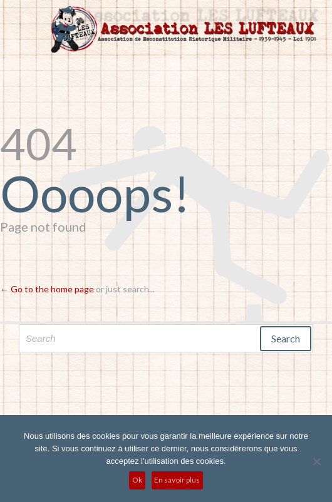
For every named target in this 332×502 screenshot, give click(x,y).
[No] (316, 461)
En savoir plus (177, 479)
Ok (137, 479)
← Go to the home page (47, 289)
